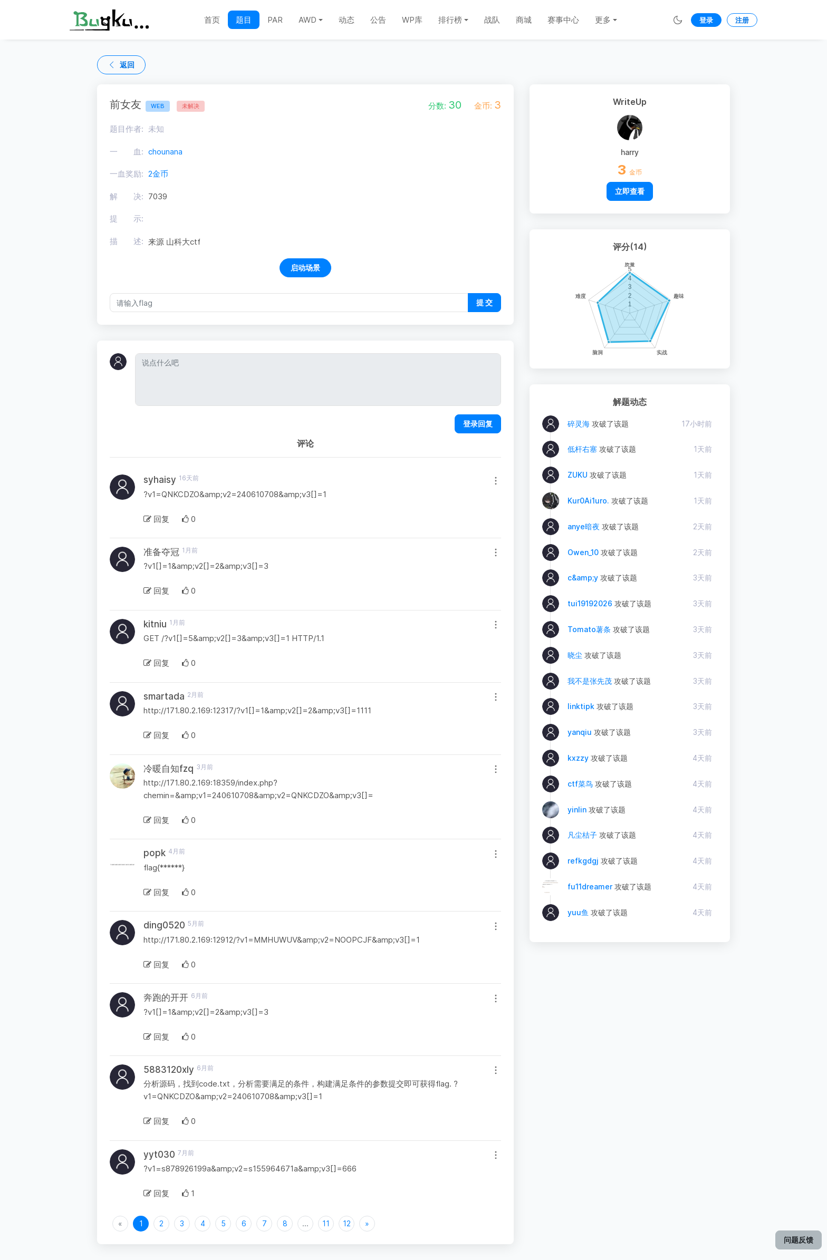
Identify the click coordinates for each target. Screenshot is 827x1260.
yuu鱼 (578, 912)
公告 (378, 20)
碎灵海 (579, 423)
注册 (742, 20)
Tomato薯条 (589, 629)
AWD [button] (307, 20)
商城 (524, 20)
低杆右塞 (582, 448)
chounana (165, 152)
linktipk (581, 706)
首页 (212, 20)
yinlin (577, 809)
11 (326, 1223)
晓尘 (575, 655)
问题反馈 (798, 1239)
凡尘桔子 (582, 834)
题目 (244, 20)
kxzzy (578, 757)
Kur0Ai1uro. (588, 500)
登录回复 (478, 423)
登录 (706, 20)
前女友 (140, 104)
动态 (346, 20)
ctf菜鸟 (580, 783)
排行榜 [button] (450, 20)
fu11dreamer (590, 886)
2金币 (158, 174)
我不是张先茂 (590, 680)
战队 (492, 20)
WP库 (412, 20)
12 (347, 1223)
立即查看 (630, 191)
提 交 (484, 302)
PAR (275, 20)
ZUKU (578, 474)
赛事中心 (563, 20)
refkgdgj (583, 860)
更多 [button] (603, 20)
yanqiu (580, 732)
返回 (121, 64)
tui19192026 (590, 603)
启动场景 (305, 267)
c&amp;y (583, 577)
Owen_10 (583, 552)
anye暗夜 (584, 526)
